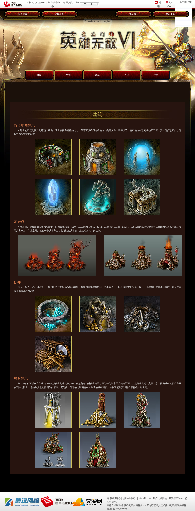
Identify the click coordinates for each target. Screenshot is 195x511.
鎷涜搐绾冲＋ (176, 498)
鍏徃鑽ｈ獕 (145, 498)
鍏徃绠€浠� (114, 498)
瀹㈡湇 (183, 7)
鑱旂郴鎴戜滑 (130, 498)
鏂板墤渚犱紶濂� (36, 2)
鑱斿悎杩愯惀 (160, 498)
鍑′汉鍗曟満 (54, 2)
